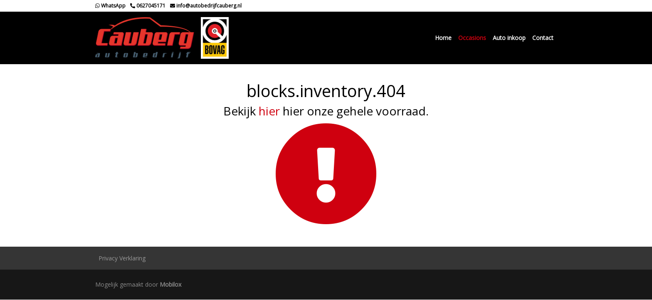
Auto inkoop (509, 38)
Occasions (472, 38)
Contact (542, 38)
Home (443, 38)
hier (269, 111)
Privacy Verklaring (122, 258)
